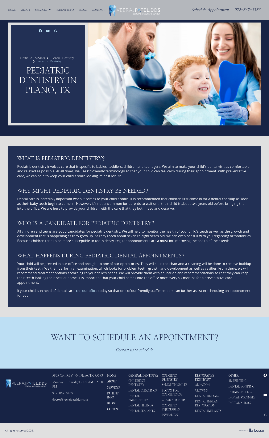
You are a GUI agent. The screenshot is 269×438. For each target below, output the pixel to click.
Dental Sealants (141, 411)
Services (40, 58)
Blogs (111, 403)
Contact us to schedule (134, 350)
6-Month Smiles (174, 384)
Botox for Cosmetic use (172, 392)
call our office (87, 290)
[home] (134, 9)
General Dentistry (62, 58)
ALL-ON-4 (202, 384)
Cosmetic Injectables (171, 407)
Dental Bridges (207, 396)
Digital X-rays (239, 403)
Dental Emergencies (138, 398)
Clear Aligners (174, 400)
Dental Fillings (140, 405)
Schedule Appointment (210, 10)
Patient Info (113, 395)
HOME (111, 375)
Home (24, 58)
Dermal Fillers (240, 392)
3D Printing (237, 380)
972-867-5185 (247, 10)
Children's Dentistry (136, 382)
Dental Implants (208, 411)
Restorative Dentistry (204, 377)
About (112, 381)
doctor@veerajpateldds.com (70, 399)
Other (233, 375)
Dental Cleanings (142, 390)
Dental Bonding (241, 386)
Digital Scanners (241, 397)
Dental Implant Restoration (207, 403)
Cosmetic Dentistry (170, 377)
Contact (114, 409)
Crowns (201, 390)
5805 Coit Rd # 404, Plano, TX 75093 (77, 375)
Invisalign (170, 415)
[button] (43, 10)
